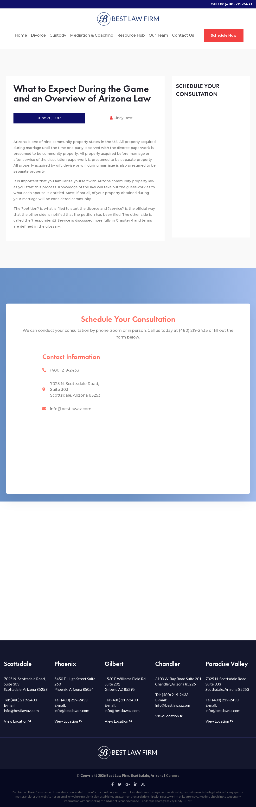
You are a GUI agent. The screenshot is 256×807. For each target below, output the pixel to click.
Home (21, 35)
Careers (172, 775)
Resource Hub (131, 35)
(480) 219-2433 (238, 4)
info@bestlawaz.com (70, 409)
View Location (18, 721)
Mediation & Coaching (91, 35)
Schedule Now (224, 35)
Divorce (38, 35)
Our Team (158, 35)
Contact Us (183, 35)
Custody (58, 35)
